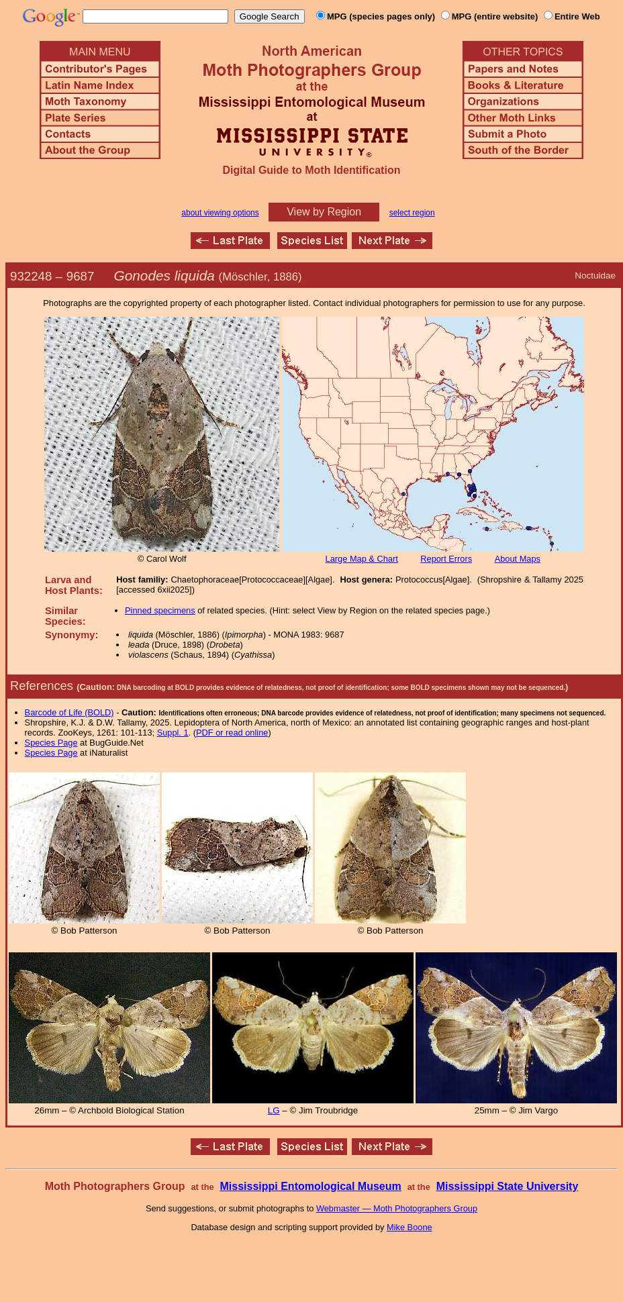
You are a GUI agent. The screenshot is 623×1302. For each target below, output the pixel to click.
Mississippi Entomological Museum (310, 1186)
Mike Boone (409, 1227)
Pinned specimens (160, 610)
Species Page (51, 743)
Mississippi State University (507, 1186)
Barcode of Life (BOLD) (69, 712)
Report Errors (446, 559)
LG (274, 1110)
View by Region (324, 211)
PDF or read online (232, 733)
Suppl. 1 (173, 733)
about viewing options (219, 212)
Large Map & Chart (362, 559)
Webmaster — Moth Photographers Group (396, 1208)
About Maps (517, 559)
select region (412, 212)
